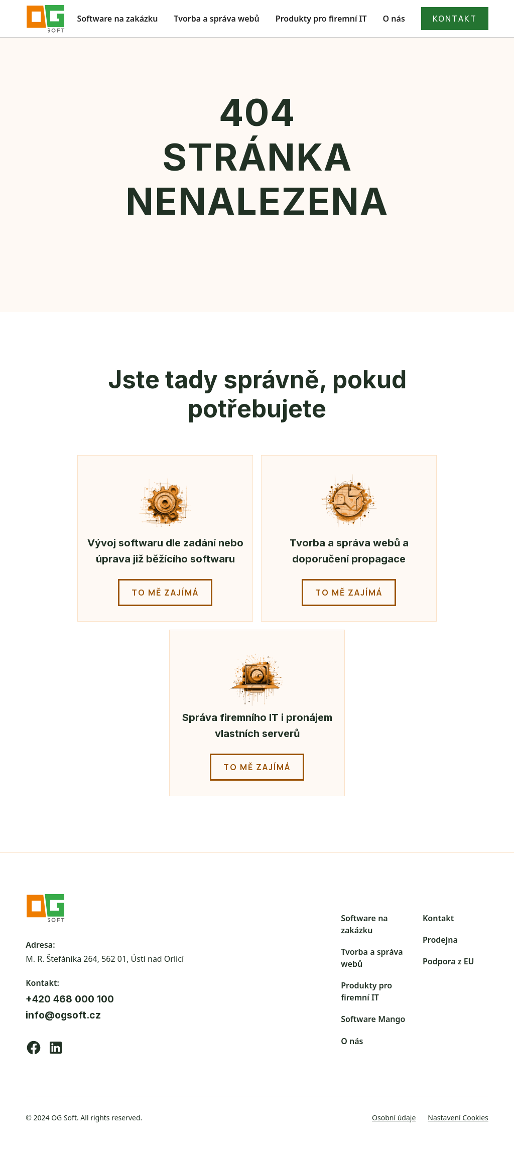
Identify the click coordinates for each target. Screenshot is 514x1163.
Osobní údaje (394, 1117)
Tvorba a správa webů (216, 18)
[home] (46, 18)
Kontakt (438, 918)
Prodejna (440, 939)
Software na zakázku (117, 18)
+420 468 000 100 (70, 999)
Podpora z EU (448, 961)
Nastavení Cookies (458, 1117)
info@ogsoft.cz (63, 1015)
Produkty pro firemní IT (321, 18)
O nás (394, 18)
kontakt (455, 18)
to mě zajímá (165, 592)
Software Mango (373, 1019)
